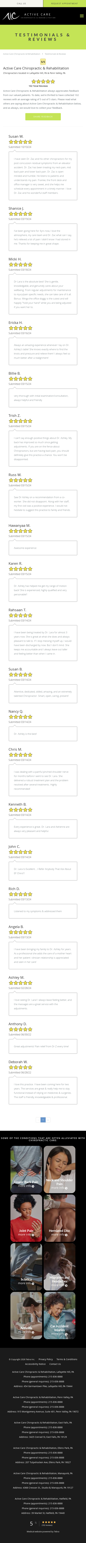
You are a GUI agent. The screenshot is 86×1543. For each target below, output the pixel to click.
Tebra (56, 1531)
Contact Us (55, 1363)
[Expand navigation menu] (81, 16)
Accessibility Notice (35, 1363)
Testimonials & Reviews (55, 53)
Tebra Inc (30, 1359)
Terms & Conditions (67, 1359)
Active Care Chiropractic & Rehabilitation (21, 53)
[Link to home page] (39, 16)
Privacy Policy (46, 1359)
